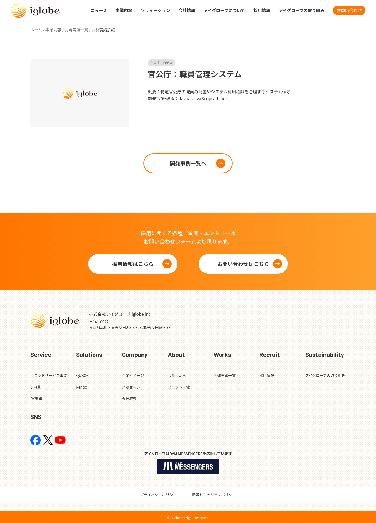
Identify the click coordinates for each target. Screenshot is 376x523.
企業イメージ (133, 375)
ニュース (98, 10)
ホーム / (37, 29)
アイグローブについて (224, 10)
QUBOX (82, 375)
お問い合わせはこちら (243, 264)
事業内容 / (54, 29)
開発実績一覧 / (77, 29)
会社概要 (129, 398)
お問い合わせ (349, 10)
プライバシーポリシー (158, 494)
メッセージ (131, 387)
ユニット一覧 (179, 387)
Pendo (81, 387)
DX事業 (36, 398)
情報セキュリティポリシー (214, 494)
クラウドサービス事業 (48, 375)
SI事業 (35, 387)
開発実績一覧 (225, 375)
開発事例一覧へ (188, 163)
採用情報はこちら (133, 264)
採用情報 (261, 10)
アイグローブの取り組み (301, 10)
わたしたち (177, 375)
